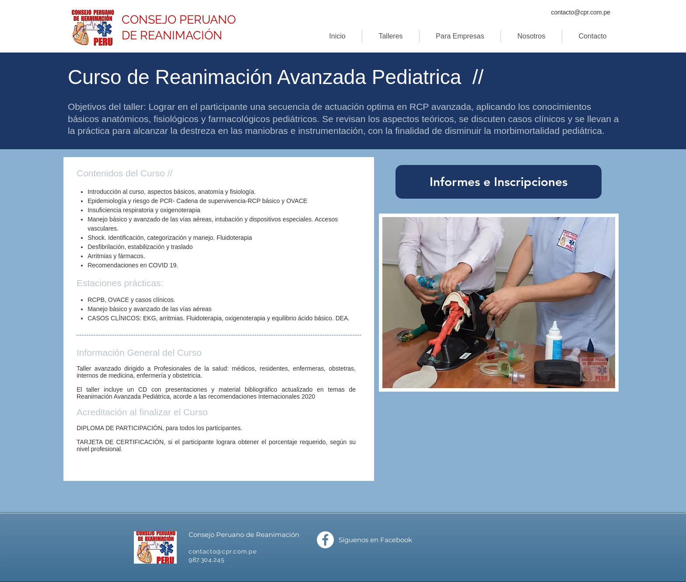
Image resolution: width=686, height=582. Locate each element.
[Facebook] (325, 539)
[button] (390, 36)
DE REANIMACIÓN (172, 35)
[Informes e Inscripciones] (499, 182)
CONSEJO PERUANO (179, 19)
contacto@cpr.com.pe (580, 12)
